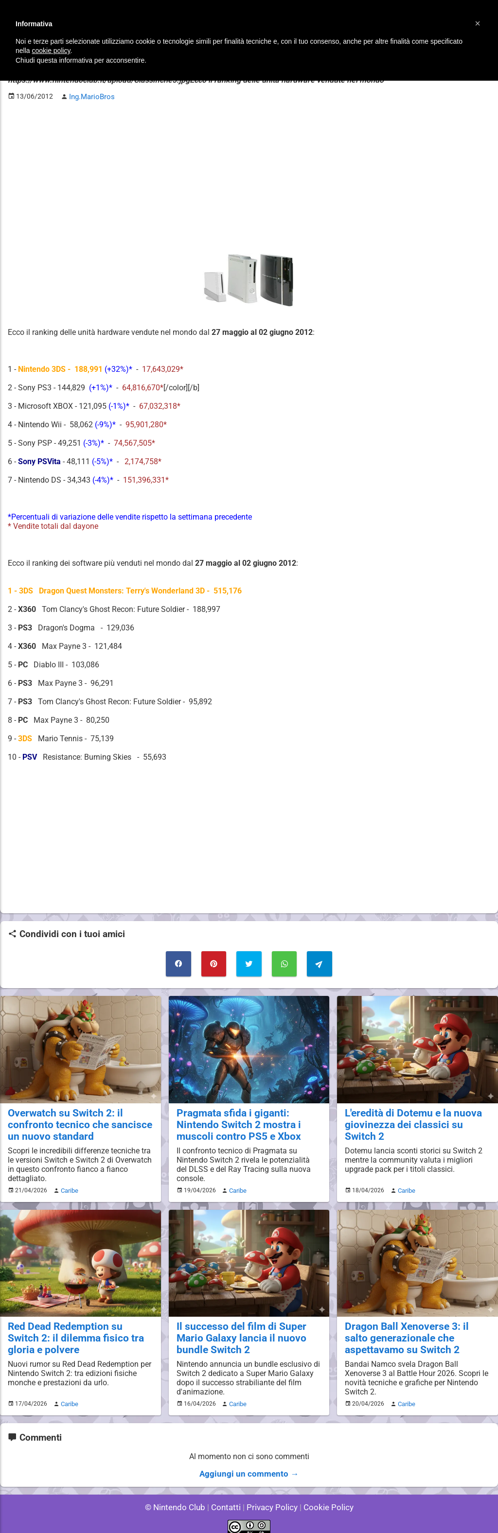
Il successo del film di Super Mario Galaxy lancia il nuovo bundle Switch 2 (249, 1331)
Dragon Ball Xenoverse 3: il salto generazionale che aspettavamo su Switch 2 (412, 1331)
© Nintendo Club (179, 1498)
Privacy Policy (271, 1498)
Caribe (68, 1185)
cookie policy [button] (51, 50)
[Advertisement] (249, 175)
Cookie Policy (324, 1498)
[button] (477, 23)
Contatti (227, 1498)
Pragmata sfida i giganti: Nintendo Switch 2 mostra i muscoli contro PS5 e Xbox (248, 1120)
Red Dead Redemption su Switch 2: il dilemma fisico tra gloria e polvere (76, 1331)
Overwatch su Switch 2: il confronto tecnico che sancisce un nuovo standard (79, 1120)
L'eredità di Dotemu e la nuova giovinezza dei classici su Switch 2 (417, 1114)
